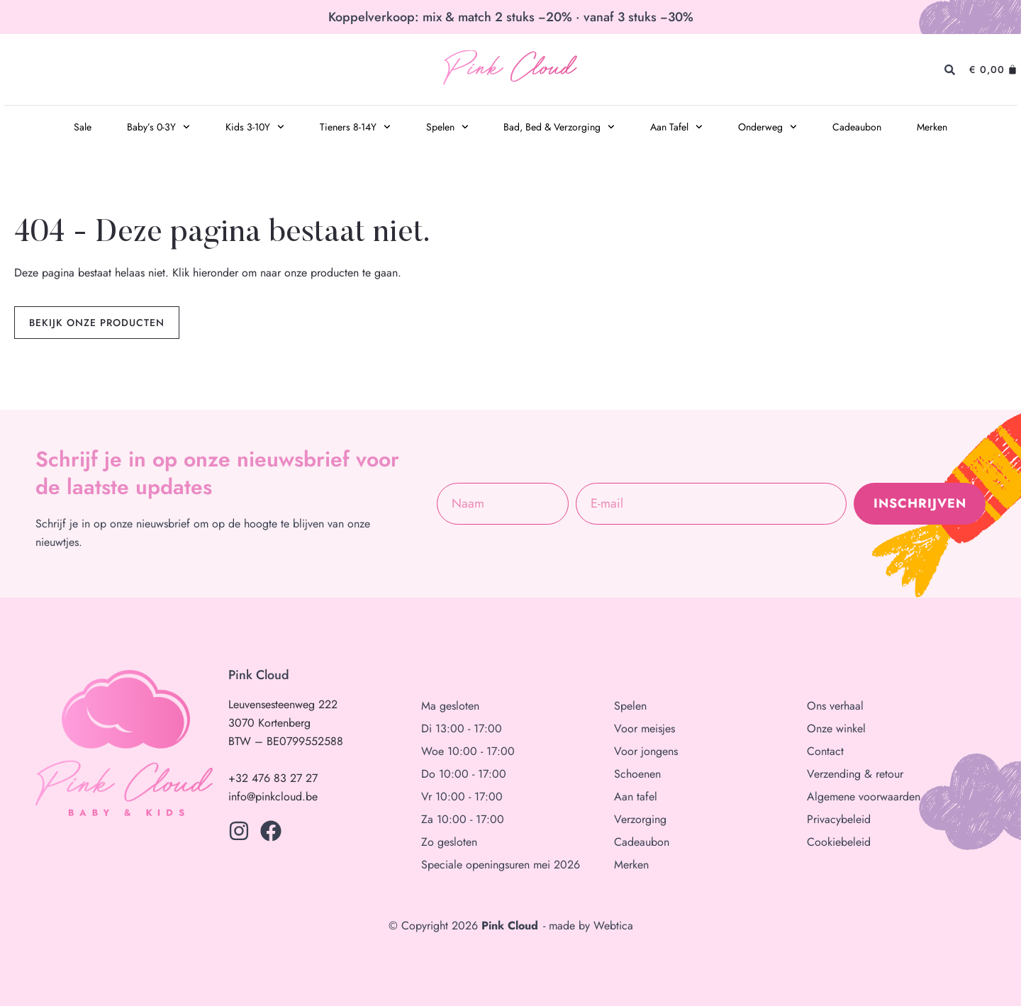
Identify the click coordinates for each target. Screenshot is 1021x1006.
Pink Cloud (509, 70)
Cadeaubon (856, 127)
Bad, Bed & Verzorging (559, 127)
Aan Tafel (676, 127)
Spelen (447, 127)
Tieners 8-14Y (355, 127)
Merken (932, 127)
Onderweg (767, 127)
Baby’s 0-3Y (158, 127)
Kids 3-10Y (254, 127)
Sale (82, 127)
